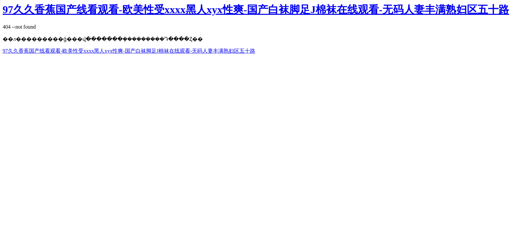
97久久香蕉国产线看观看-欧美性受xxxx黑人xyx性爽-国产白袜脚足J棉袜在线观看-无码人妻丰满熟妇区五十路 (256, 9)
